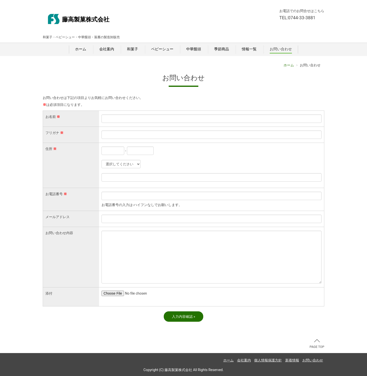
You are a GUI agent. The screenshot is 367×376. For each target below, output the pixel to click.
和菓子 (132, 49)
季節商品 (221, 49)
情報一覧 (249, 49)
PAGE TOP (316, 344)
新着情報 (292, 360)
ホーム (80, 49)
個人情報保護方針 (268, 360)
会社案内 (106, 49)
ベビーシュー (162, 49)
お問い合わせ (281, 49)
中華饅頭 (193, 49)
